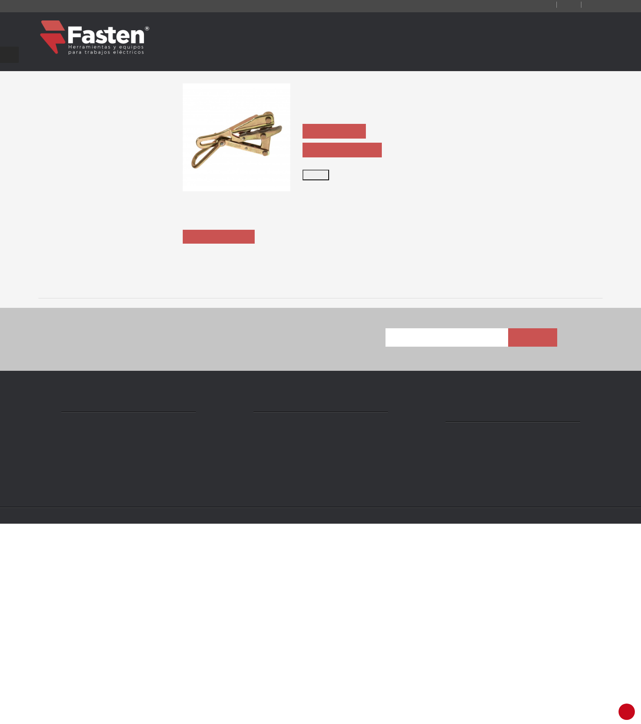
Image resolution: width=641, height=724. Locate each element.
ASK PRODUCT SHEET (344, 150)
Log (560, 5)
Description (220, 286)
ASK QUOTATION (336, 131)
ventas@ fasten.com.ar (297, 660)
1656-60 (93, 479)
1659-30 (440, 479)
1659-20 (209, 479)
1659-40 (554, 479)
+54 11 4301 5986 (287, 648)
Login (591, 5)
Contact (525, 5)
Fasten (113, 712)
